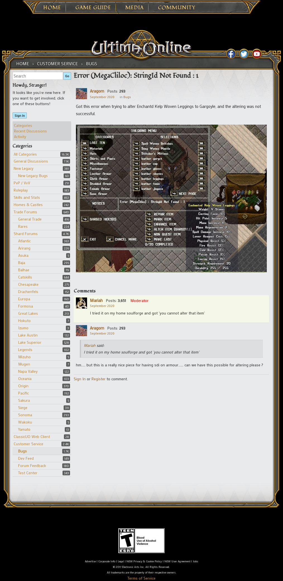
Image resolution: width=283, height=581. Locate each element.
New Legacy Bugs (33, 175)
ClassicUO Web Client (32, 436)
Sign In (20, 115)
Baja (21, 262)
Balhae (23, 269)
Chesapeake (28, 284)
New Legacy (23, 168)
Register (98, 378)
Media (134, 7)
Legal (121, 561)
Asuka (23, 255)
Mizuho (24, 356)
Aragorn (97, 91)
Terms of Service (141, 578)
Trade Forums (25, 211)
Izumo (23, 327)
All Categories (25, 154)
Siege (22, 407)
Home (52, 7)
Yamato (24, 429)
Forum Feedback (32, 465)
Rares (23, 226)
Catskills (25, 277)
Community (176, 7)
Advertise (90, 561)
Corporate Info (106, 561)
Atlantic (24, 240)
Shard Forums (26, 233)
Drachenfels (28, 291)
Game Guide (93, 7)
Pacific (23, 393)
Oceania (25, 378)
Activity (20, 136)
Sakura (24, 400)
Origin (23, 385)
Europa (24, 298)
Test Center (27, 472)
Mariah (96, 300)
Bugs (22, 451)
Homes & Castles (28, 204)
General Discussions (31, 161)
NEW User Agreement (177, 561)
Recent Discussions (30, 131)
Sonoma (25, 414)
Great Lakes (28, 313)
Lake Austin (28, 335)
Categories (23, 125)
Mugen (24, 364)
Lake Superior (29, 342)
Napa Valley (28, 371)
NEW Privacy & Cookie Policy (144, 561)
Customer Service (28, 443)
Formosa (25, 306)
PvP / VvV (22, 182)
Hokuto (24, 320)
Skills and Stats (27, 197)
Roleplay (21, 190)
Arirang (24, 248)
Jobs (195, 561)
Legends (25, 349)
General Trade (30, 219)
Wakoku (25, 422)
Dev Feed (26, 458)
